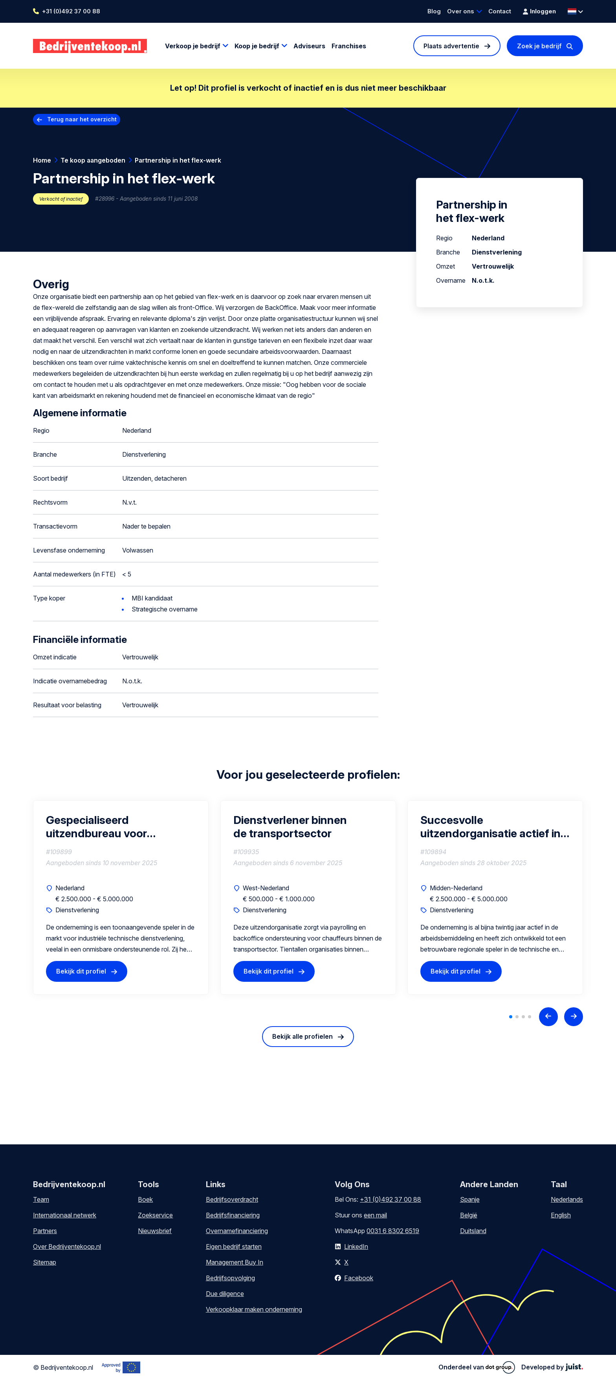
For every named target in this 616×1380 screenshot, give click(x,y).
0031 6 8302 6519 (393, 1231)
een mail (375, 1215)
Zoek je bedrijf (539, 46)
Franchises (349, 46)
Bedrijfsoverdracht (232, 1199)
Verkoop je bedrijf (192, 46)
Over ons (460, 11)
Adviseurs (309, 46)
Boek (145, 1199)
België (468, 1215)
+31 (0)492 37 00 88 (71, 11)
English (561, 1215)
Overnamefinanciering (237, 1231)
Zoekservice (155, 1215)
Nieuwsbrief (155, 1231)
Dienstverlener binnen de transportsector (290, 826)
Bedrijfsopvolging (230, 1278)
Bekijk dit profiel (81, 971)
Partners (45, 1231)
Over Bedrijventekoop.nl (67, 1246)
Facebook (358, 1278)
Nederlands (567, 1199)
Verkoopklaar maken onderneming (254, 1309)
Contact (499, 11)
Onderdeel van (476, 1367)
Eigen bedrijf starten (234, 1246)
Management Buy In (234, 1262)
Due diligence (225, 1294)
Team (41, 1199)
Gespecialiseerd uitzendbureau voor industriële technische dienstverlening (96, 826)
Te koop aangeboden (92, 160)
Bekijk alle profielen (302, 1036)
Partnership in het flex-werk (178, 160)
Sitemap (44, 1262)
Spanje (470, 1199)
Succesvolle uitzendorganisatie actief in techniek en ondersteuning (490, 826)
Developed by (552, 1367)
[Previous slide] (548, 1016)
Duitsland (473, 1231)
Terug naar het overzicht (82, 119)
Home (42, 160)
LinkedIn (356, 1246)
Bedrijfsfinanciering (233, 1215)
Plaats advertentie (451, 46)
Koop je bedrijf (257, 46)
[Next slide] (573, 1016)
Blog (434, 11)
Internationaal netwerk (64, 1215)
